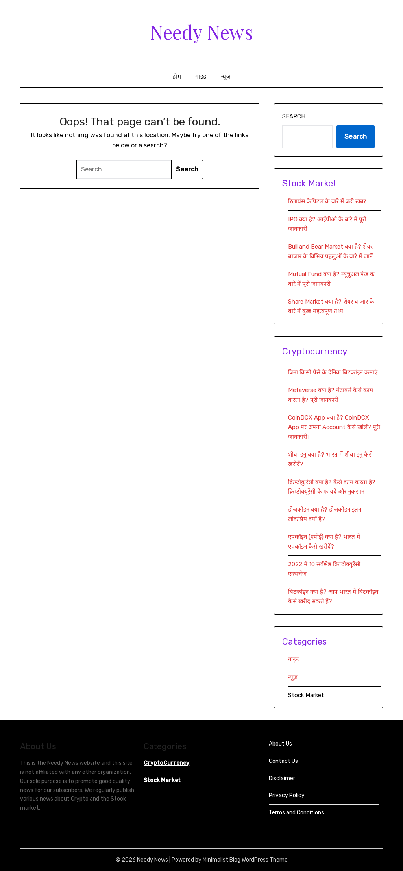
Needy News (201, 31)
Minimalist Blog (221, 859)
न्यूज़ (226, 76)
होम (176, 76)
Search (293, 116)
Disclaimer (282, 778)
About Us (280, 743)
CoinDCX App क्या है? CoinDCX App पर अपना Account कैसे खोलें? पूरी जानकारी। (334, 427)
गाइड (201, 76)
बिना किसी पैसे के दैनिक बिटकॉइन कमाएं (332, 372)
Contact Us (283, 761)
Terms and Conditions (296, 812)
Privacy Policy (287, 795)
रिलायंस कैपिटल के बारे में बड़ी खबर (327, 201)
